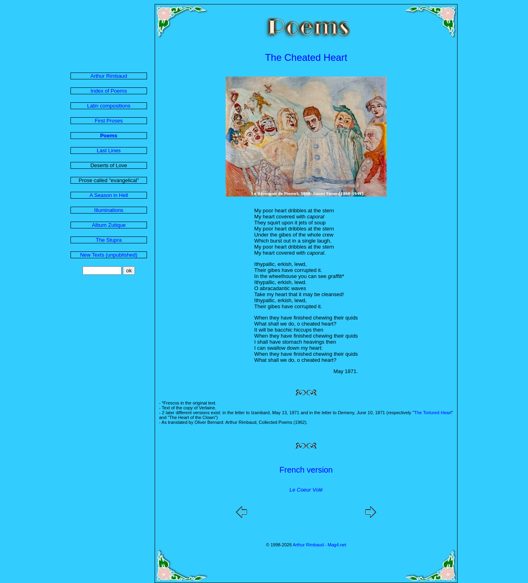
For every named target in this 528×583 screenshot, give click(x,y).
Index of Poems (109, 91)
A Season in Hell (108, 195)
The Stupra (109, 240)
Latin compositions (108, 106)
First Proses (108, 121)
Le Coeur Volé (306, 490)
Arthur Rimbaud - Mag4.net (319, 544)
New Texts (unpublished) (108, 255)
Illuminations (108, 210)
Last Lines (108, 150)
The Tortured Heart (432, 412)
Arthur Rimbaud (108, 76)
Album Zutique (109, 225)
